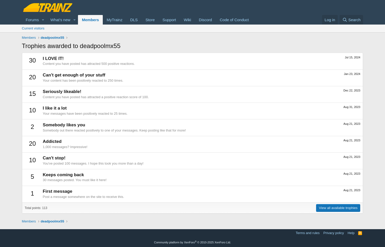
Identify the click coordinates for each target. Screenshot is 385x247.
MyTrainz (114, 20)
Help (351, 233)
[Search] (351, 20)
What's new (60, 20)
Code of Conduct (234, 20)
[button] (42, 20)
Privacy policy (333, 233)
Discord (205, 20)
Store (150, 20)
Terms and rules (307, 233)
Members (90, 20)
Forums (32, 20)
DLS (134, 20)
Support (169, 20)
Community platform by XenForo (192, 242)
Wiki (187, 20)
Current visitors (33, 28)
